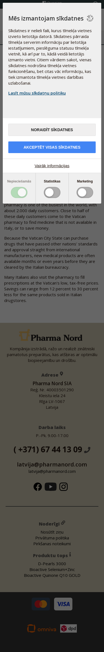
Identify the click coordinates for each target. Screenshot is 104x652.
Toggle (19, 192)
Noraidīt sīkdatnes (52, 130)
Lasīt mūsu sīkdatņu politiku (37, 93)
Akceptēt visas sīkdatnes (52, 147)
